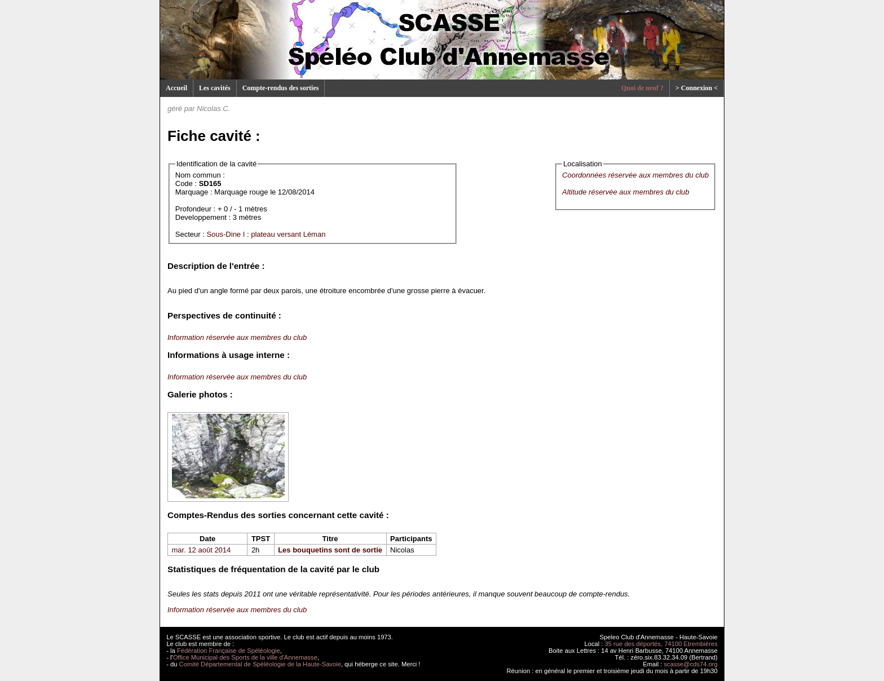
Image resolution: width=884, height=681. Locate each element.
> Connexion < (696, 88)
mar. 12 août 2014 (201, 550)
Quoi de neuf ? (642, 88)
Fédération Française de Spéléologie (228, 650)
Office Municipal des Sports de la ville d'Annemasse (245, 657)
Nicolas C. (213, 108)
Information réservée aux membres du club (237, 337)
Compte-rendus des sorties (280, 88)
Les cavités (215, 88)
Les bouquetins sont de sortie (330, 550)
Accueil (176, 88)
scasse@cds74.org (691, 664)
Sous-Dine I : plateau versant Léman (265, 234)
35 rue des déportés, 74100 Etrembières (661, 643)
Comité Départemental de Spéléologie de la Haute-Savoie (260, 664)
